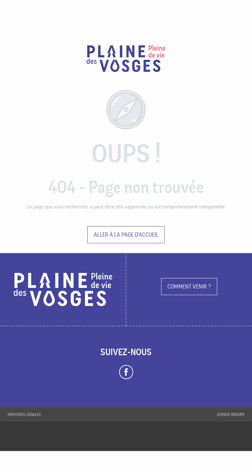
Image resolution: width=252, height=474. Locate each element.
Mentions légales (24, 414)
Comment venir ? (189, 286)
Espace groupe (230, 414)
